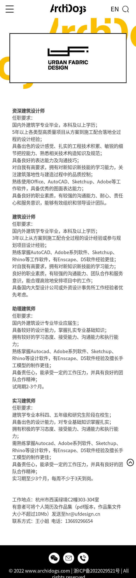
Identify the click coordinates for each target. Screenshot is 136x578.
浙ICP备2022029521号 (96, 570)
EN (115, 9)
